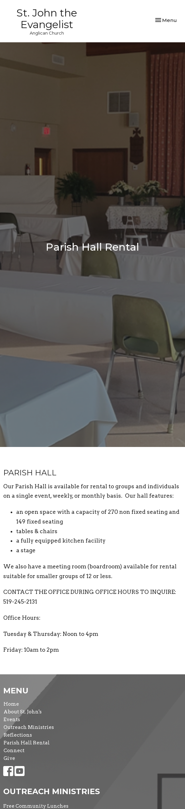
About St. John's (23, 712)
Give (9, 758)
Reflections (18, 735)
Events (12, 719)
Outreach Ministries (29, 727)
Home (11, 704)
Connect (14, 750)
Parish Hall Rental (27, 743)
